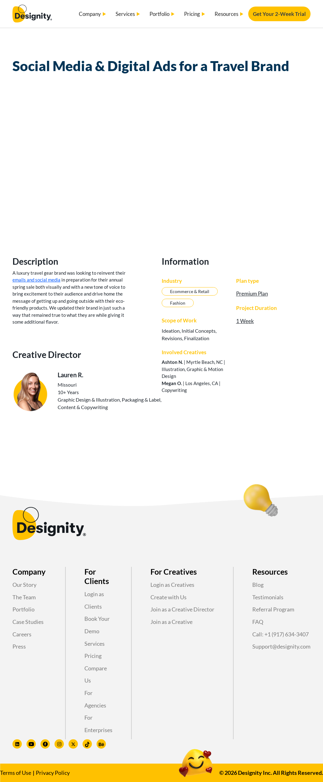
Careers (21, 634)
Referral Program (273, 609)
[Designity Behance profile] (101, 744)
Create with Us (168, 597)
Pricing (93, 655)
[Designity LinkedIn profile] (17, 744)
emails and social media (36, 279)
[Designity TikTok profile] (87, 744)
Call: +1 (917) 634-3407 (280, 634)
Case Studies (28, 621)
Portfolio (23, 609)
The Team (24, 597)
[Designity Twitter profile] (73, 744)
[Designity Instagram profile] (59, 744)
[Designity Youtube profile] (31, 744)
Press (19, 646)
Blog (258, 584)
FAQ (257, 621)
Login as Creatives (172, 584)
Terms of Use (15, 772)
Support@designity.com (281, 646)
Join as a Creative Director (182, 609)
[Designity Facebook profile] (45, 744)
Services (94, 643)
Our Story (24, 584)
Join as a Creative (171, 621)
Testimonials (267, 597)
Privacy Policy (53, 772)
